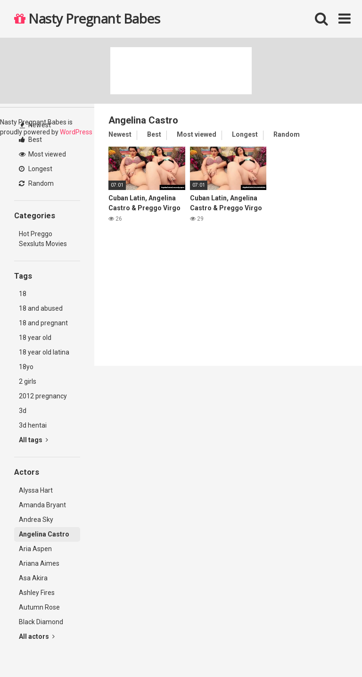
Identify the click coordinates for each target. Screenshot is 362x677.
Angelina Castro (44, 534)
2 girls (27, 381)
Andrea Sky (36, 519)
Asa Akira (33, 578)
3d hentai (33, 425)
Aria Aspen (35, 549)
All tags (33, 440)
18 (22, 293)
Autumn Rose (39, 607)
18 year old (35, 337)
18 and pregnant (43, 323)
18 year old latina (44, 352)
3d (22, 410)
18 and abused (41, 308)
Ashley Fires (37, 592)
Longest (35, 169)
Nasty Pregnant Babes (87, 18)
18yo (26, 367)
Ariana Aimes (39, 563)
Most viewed (42, 154)
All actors (37, 636)
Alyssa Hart (36, 490)
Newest (35, 125)
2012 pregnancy (43, 396)
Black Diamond (41, 622)
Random (36, 183)
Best (30, 139)
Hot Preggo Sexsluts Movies (43, 239)
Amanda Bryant (42, 505)
